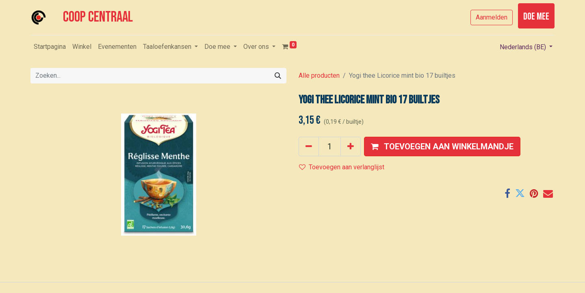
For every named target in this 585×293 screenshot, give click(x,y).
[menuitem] (49, 47)
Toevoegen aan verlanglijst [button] (341, 167)
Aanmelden (491, 17)
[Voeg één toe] (350, 146)
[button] (442, 146)
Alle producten (319, 75)
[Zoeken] (277, 75)
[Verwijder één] (309, 146)
